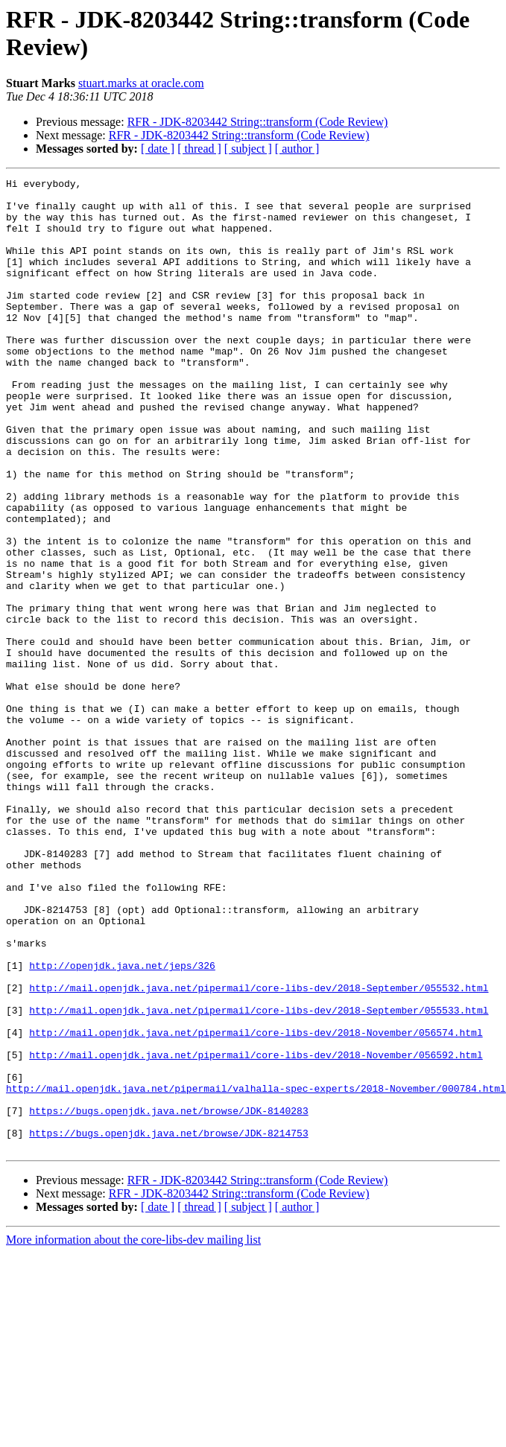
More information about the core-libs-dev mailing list (133, 1434)
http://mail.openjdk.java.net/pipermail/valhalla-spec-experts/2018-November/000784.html (256, 1271)
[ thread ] (199, 148)
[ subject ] (248, 148)
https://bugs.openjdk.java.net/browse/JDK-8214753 (168, 1325)
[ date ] (157, 148)
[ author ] (297, 148)
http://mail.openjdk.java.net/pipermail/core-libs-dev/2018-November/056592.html (255, 1231)
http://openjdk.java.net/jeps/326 (122, 1123)
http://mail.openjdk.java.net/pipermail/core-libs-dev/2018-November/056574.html (255, 1204)
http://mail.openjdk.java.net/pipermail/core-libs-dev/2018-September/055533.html (258, 1177)
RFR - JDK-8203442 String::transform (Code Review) (257, 121)
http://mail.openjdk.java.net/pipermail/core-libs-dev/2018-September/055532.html (258, 1150)
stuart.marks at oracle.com (141, 83)
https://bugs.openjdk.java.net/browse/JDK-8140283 (168, 1298)
